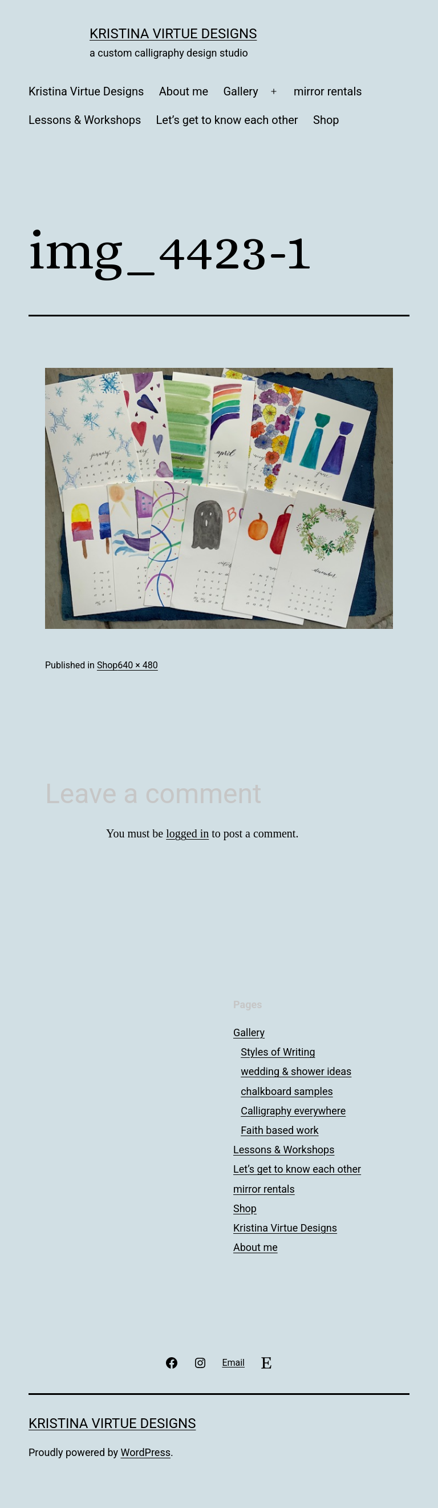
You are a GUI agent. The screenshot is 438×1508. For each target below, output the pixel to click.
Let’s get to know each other (227, 120)
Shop (326, 120)
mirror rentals (328, 91)
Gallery (240, 91)
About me (183, 91)
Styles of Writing (278, 1052)
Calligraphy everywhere (293, 1111)
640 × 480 (137, 665)
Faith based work (279, 1130)
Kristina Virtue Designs (173, 34)
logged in (187, 833)
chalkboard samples (287, 1091)
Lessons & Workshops (85, 120)
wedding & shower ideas (296, 1071)
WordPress (146, 1452)
